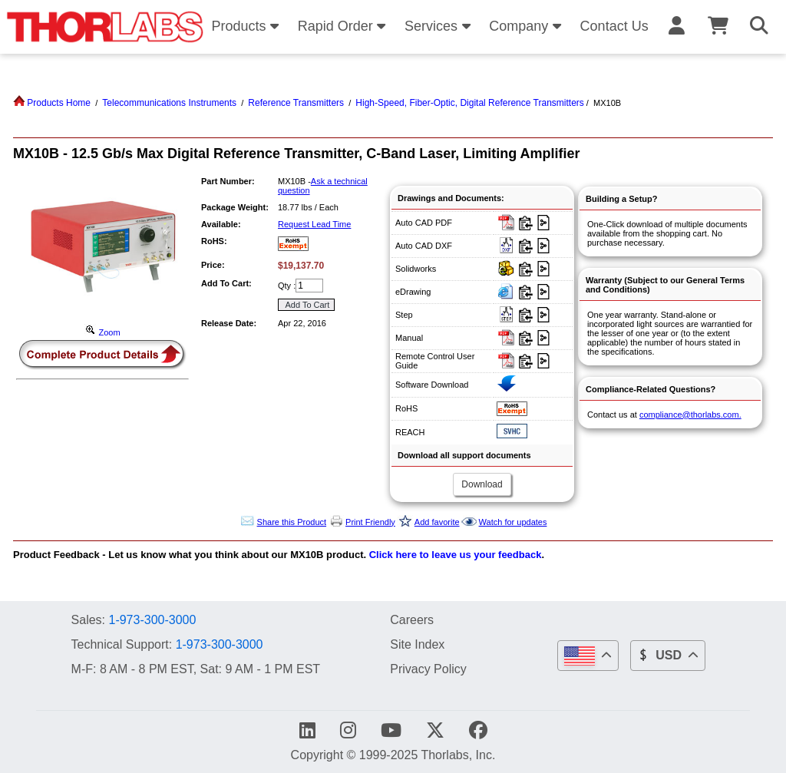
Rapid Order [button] (344, 26)
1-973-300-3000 (152, 619)
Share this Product (292, 522)
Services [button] (440, 26)
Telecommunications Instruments (169, 102)
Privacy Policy (428, 668)
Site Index (417, 644)
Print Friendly (370, 522)
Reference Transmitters (296, 102)
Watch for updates (513, 522)
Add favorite (437, 522)
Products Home (52, 102)
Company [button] (527, 26)
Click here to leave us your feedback (455, 554)
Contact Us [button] (614, 26)
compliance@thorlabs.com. (690, 414)
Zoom (102, 332)
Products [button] (247, 26)
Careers (412, 619)
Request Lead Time (314, 224)
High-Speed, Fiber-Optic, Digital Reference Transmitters (469, 102)
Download (481, 484)
